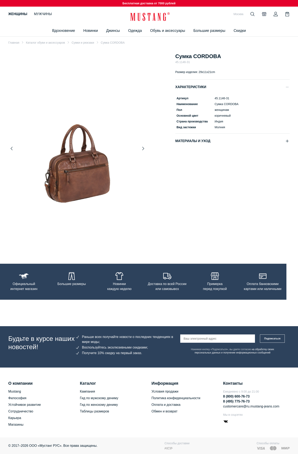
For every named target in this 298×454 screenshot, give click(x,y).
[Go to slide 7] (89, 244)
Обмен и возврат (164, 411)
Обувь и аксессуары (167, 31)
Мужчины (43, 14)
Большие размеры (209, 31)
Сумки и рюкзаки (83, 42)
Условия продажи (164, 391)
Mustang (14, 391)
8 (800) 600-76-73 (236, 396)
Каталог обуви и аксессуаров (45, 42)
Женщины (17, 14)
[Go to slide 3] (72, 244)
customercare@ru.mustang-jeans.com (251, 406)
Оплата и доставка (165, 404)
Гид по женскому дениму (99, 404)
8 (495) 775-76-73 (236, 401)
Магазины (15, 424)
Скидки (240, 31)
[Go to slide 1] (63, 244)
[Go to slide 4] (76, 244)
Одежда (135, 31)
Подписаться (272, 338)
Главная (13, 42)
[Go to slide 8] (93, 244)
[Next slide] (143, 148)
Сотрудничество (20, 411)
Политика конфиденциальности (175, 398)
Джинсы (113, 31)
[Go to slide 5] (80, 244)
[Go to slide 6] (85, 244)
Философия (17, 398)
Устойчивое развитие (24, 404)
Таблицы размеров (94, 411)
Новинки (90, 31)
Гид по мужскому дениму (99, 398)
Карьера (14, 418)
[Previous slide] (11, 148)
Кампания (87, 391)
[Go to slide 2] (68, 244)
